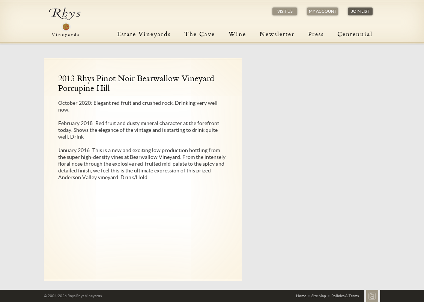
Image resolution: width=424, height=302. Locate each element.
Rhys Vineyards (64, 23)
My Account (322, 11)
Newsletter (277, 34)
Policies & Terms (345, 296)
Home (301, 296)
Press (316, 34)
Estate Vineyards (144, 34)
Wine (237, 34)
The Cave (199, 34)
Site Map (318, 296)
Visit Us (285, 11)
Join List (360, 11)
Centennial (355, 34)
